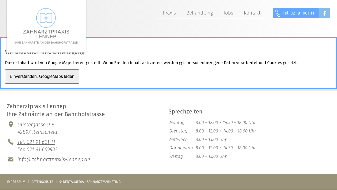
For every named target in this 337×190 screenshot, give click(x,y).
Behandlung (199, 13)
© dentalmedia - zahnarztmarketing (90, 182)
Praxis (169, 13)
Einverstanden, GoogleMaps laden (42, 76)
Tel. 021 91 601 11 (298, 13)
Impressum (16, 182)
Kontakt (252, 13)
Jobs (228, 13)
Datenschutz (42, 182)
